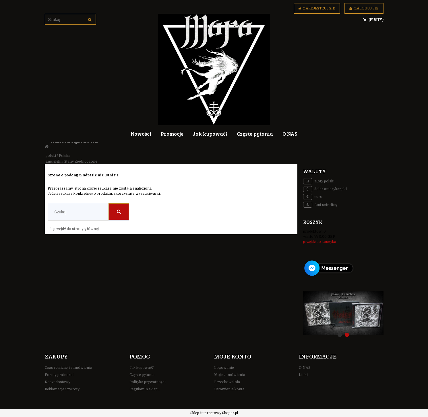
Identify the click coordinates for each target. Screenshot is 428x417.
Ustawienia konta (229, 389)
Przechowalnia (227, 382)
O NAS (304, 368)
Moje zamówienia (229, 375)
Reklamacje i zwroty (62, 389)
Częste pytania (141, 375)
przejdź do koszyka (319, 242)
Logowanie (224, 368)
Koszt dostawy (57, 382)
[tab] (340, 335)
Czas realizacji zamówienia (68, 368)
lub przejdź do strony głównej (73, 229)
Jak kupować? (141, 368)
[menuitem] (141, 133)
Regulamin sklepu (144, 389)
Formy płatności (59, 375)
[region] (343, 313)
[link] (343, 313)
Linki (303, 375)
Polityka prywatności (147, 382)
